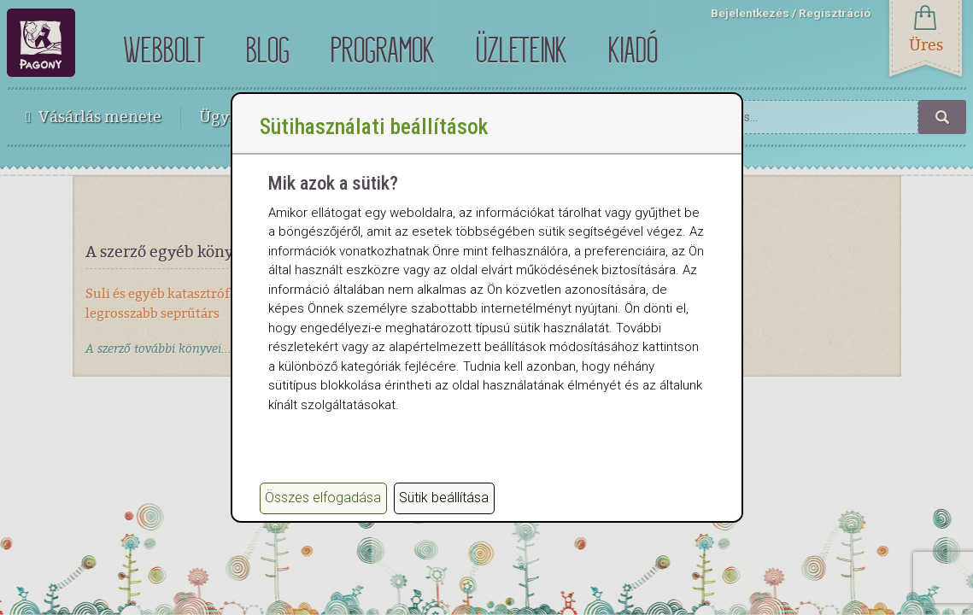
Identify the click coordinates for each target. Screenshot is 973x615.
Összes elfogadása (323, 497)
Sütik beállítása (444, 497)
